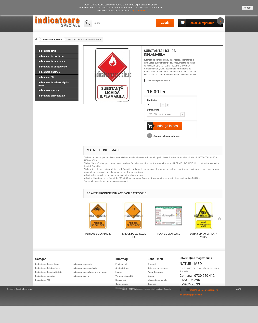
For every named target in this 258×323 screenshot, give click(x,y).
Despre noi (121, 280)
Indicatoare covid (47, 50)
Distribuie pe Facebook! (159, 80)
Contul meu (155, 259)
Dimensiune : (154, 110)
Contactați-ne (122, 268)
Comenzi (152, 264)
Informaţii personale (157, 280)
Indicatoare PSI (46, 77)
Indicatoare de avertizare (51, 56)
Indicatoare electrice (49, 72)
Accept (247, 7)
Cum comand (122, 284)
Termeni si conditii (124, 276)
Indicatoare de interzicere (52, 61)
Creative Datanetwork (24, 306)
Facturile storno (155, 272)
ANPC (239, 306)
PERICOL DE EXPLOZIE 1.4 (133, 235)
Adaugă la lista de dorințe (166, 136)
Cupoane (152, 284)
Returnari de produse (158, 268)
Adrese (151, 276)
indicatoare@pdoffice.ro (191, 294)
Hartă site (120, 288)
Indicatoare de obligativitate (53, 66)
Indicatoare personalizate (52, 95)
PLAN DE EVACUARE (168, 233)
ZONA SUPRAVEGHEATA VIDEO (203, 235)
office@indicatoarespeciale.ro (204, 290)
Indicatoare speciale (52, 39)
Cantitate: (152, 100)
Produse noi (121, 264)
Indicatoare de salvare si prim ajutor (54, 83)
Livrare (119, 272)
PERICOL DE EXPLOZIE (98, 233)
